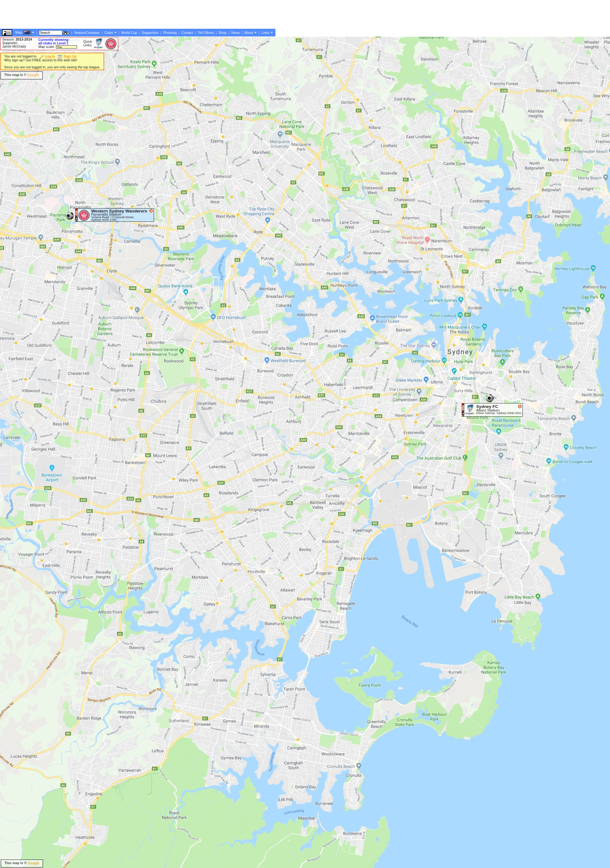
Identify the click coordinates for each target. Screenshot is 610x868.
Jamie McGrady (14, 46)
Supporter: (10, 43)
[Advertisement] (116, 177)
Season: (17, 39)
